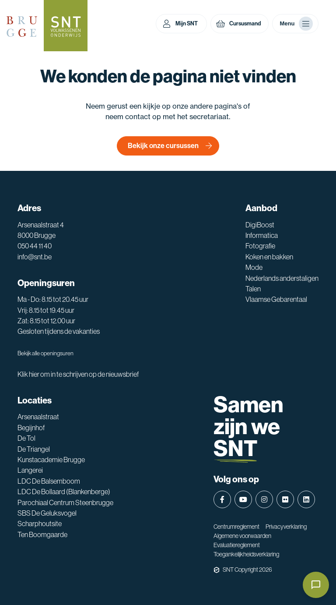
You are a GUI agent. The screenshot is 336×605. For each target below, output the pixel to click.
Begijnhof (31, 428)
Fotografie (260, 246)
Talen (253, 289)
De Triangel (34, 449)
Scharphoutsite (40, 523)
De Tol (26, 438)
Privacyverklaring (286, 526)
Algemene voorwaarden (242, 535)
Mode (253, 267)
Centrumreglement (236, 526)
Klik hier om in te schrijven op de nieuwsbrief (78, 374)
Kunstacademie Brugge (51, 459)
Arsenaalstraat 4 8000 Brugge (41, 230)
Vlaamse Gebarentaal (276, 299)
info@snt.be (35, 257)
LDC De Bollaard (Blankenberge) (64, 491)
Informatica (261, 235)
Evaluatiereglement (237, 544)
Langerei (30, 470)
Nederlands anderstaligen (281, 278)
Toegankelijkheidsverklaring (246, 554)
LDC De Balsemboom (49, 481)
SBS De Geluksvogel (47, 513)
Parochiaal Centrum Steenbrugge (65, 502)
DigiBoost (259, 225)
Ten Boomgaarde (42, 534)
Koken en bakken (269, 257)
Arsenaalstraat (38, 417)
